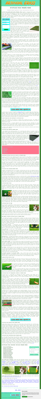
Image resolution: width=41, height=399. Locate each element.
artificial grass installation (23, 116)
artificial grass (18, 26)
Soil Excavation (24, 379)
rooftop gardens (26, 64)
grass (14, 22)
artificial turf (16, 263)
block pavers (27, 361)
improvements (23, 359)
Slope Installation (22, 381)
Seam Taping (25, 382)
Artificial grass (32, 40)
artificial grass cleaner (34, 176)
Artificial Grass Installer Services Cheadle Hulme (14, 344)
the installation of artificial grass (31, 326)
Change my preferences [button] (30, 396)
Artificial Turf (4, 383)
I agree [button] (23, 396)
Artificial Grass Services (8, 379)
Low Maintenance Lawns (18, 382)
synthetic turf (18, 304)
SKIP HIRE (13, 362)
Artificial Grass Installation (20, 380)
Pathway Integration (29, 380)
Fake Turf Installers (31, 379)
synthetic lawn (20, 60)
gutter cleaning (36, 362)
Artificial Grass (36, 380)
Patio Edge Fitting (14, 381)
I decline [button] (26, 396)
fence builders (24, 362)
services (16, 259)
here (37, 85)
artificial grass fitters (6, 115)
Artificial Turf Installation (9, 380)
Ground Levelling (29, 381)
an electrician (15, 361)
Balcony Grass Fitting (6, 381)
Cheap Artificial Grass (17, 379)
